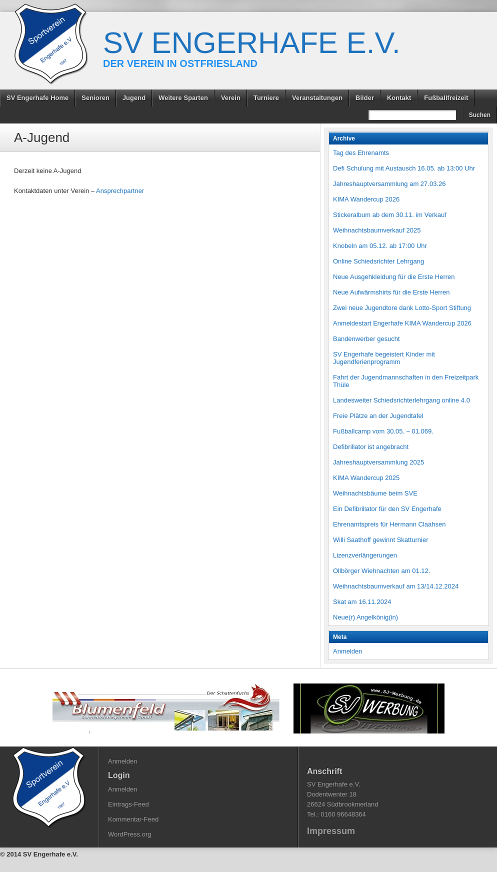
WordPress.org (129, 834)
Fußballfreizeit (446, 98)
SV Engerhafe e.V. (251, 43)
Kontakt (399, 98)
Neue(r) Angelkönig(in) (365, 617)
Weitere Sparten (183, 98)
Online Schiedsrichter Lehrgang (378, 261)
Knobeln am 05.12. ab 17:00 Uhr (380, 246)
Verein (230, 98)
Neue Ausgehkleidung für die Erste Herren (394, 276)
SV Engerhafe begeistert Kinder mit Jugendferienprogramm (384, 358)
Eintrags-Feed (128, 804)
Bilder (365, 98)
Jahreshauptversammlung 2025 (378, 462)
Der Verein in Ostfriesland (180, 63)
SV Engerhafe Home (37, 98)
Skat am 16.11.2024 (362, 602)
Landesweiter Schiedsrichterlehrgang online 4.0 (401, 400)
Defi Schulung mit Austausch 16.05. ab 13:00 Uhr (404, 168)
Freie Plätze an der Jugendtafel (378, 416)
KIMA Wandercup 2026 (366, 199)
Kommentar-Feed (133, 819)
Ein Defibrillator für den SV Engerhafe (387, 508)
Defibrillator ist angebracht (370, 446)
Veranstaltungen (317, 98)
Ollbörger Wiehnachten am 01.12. (381, 570)
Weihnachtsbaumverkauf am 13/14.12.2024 (395, 586)
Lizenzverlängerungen (365, 555)
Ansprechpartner (120, 190)
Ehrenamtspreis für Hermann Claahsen (389, 524)
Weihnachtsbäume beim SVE (375, 493)
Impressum (331, 831)
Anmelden (347, 651)
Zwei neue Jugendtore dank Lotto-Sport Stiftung (402, 308)
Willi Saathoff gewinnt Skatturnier (380, 540)
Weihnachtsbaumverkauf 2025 (376, 230)
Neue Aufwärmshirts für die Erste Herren (391, 292)
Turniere (266, 98)
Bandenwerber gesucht (366, 338)
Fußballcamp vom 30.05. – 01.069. (383, 431)
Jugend (134, 98)
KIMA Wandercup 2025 (366, 478)
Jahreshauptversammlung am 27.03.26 (389, 184)
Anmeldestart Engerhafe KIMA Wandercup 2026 (402, 323)
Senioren (96, 98)
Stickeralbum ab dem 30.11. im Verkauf (389, 214)
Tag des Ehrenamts (361, 152)
